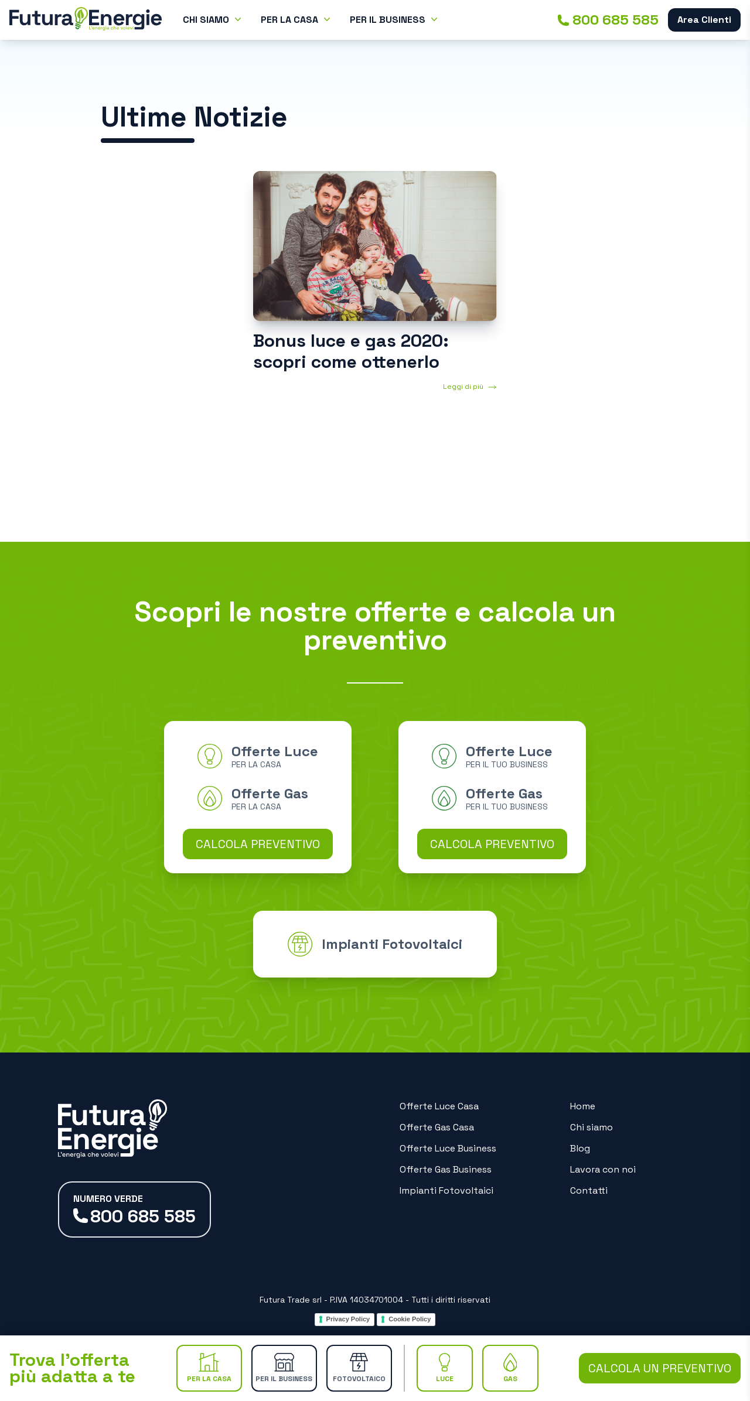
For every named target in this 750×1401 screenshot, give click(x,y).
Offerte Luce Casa (439, 1106)
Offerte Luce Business (448, 1148)
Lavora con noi (603, 1169)
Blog (580, 1148)
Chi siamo (591, 1127)
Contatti (589, 1190)
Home (582, 1106)
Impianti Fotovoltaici (446, 1190)
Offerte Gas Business (446, 1169)
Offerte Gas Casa (437, 1127)
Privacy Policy (348, 1319)
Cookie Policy (409, 1319)
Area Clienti (704, 19)
